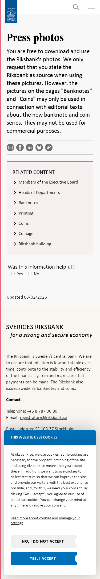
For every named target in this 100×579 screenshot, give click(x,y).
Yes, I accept (43, 558)
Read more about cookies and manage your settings (45, 520)
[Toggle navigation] (91, 7)
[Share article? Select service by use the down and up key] (31, 147)
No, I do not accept (43, 541)
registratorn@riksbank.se (43, 417)
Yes (20, 274)
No (36, 274)
